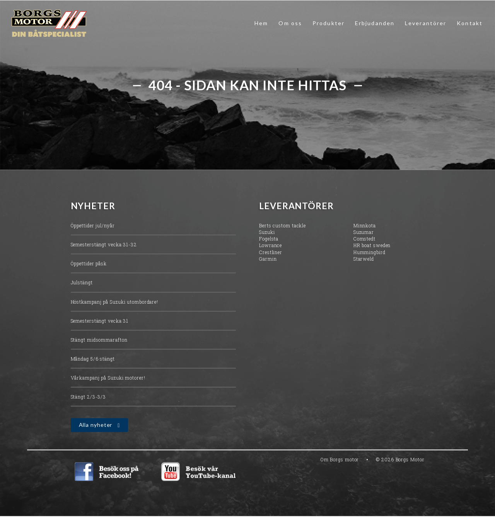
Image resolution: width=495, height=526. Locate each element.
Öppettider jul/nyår (93, 226)
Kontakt (470, 23)
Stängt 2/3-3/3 (88, 397)
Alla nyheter (96, 426)
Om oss (290, 23)
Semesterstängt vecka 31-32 (104, 245)
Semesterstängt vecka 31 (100, 321)
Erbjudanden (374, 23)
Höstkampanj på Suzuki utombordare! (115, 302)
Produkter (328, 23)
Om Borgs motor (340, 460)
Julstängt (82, 283)
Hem (261, 23)
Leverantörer (425, 23)
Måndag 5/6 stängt (93, 359)
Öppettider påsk (89, 264)
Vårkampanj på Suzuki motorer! (108, 378)
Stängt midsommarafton (99, 340)
